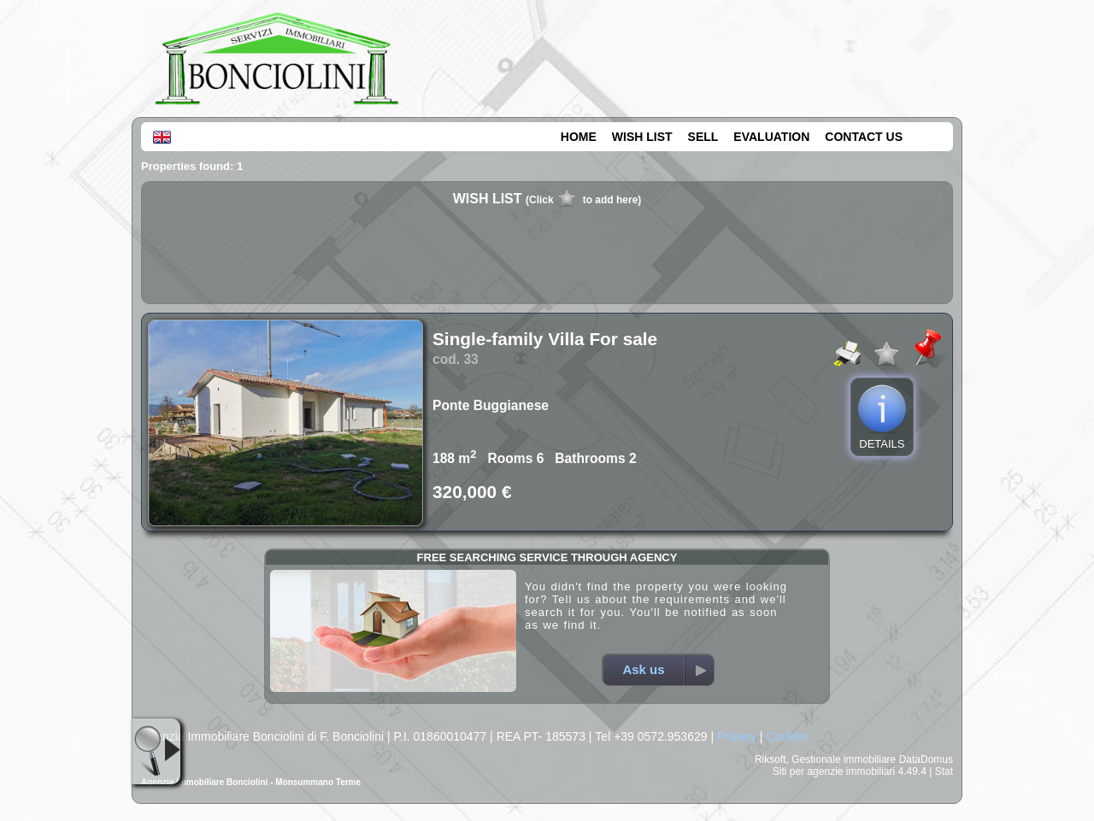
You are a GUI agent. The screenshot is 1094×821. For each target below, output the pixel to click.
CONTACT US (864, 137)
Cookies (787, 736)
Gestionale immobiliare (843, 759)
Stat (944, 771)
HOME (579, 137)
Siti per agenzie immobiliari (834, 771)
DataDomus (926, 759)
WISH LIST (642, 137)
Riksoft (770, 759)
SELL (703, 137)
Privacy (736, 736)
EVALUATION (771, 137)
